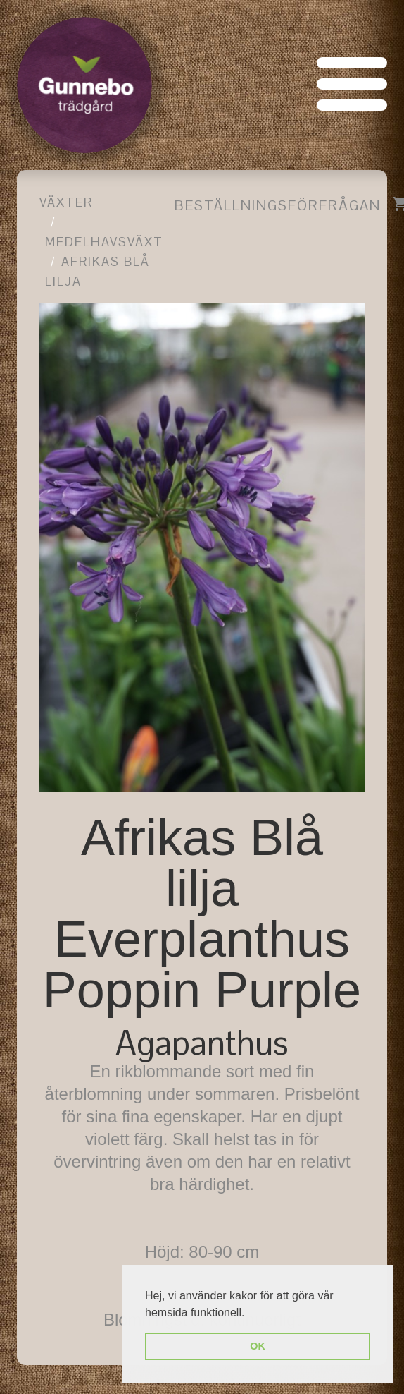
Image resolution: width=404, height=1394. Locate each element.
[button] (250, 1313)
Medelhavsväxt (104, 242)
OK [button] (257, 1346)
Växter (66, 202)
